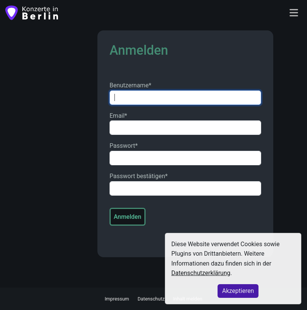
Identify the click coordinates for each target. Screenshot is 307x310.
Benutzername (130, 85)
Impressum (117, 299)
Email (118, 115)
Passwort (124, 145)
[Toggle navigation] (293, 13)
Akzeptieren (238, 290)
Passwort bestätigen (139, 176)
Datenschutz (151, 299)
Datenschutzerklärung (200, 273)
